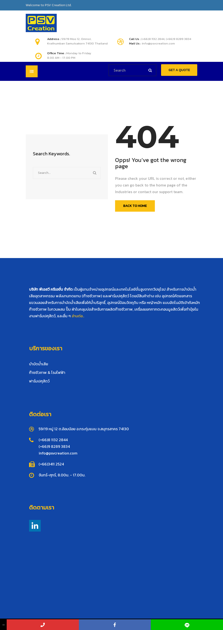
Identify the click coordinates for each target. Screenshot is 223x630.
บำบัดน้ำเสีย (38, 364)
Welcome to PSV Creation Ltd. (48, 5)
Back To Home (135, 205)
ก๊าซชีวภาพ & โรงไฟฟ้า (47, 372)
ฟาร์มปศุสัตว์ (39, 381)
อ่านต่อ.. (78, 316)
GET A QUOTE (179, 70)
